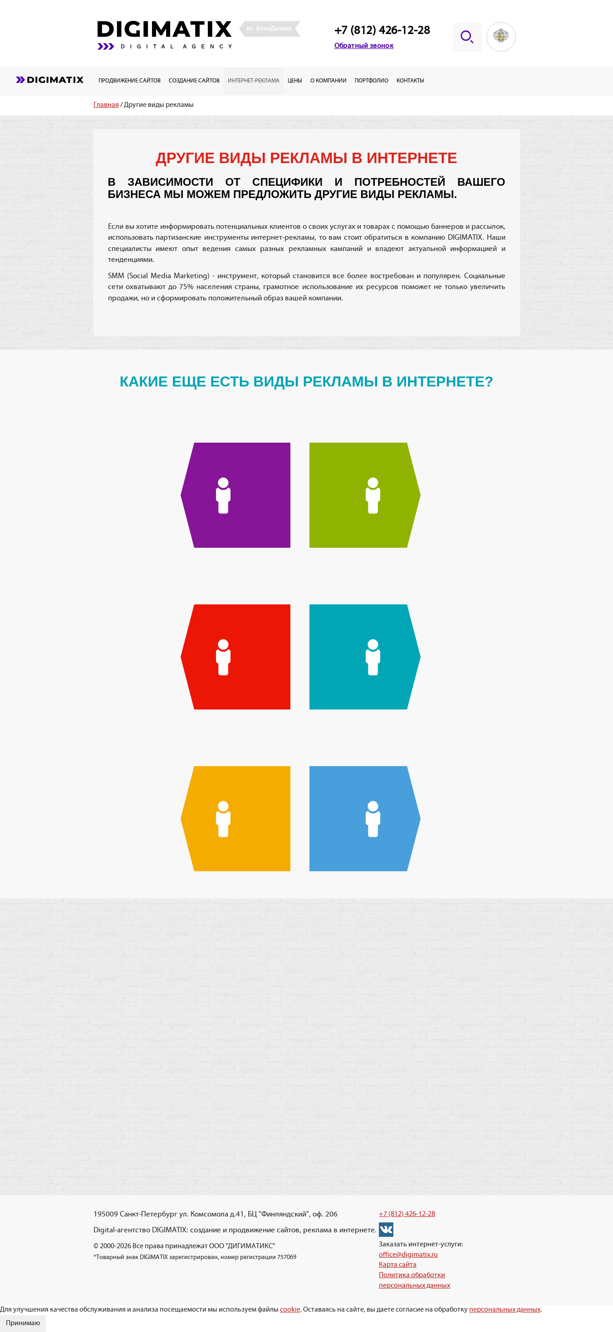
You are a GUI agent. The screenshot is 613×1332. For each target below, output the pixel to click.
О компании (328, 80)
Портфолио (371, 80)
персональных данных (504, 1309)
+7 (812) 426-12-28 (382, 30)
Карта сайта (398, 1265)
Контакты (410, 80)
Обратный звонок (364, 46)
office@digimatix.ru (408, 1255)
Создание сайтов (194, 80)
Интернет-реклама (254, 80)
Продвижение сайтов (129, 80)
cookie (290, 1309)
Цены (295, 80)
